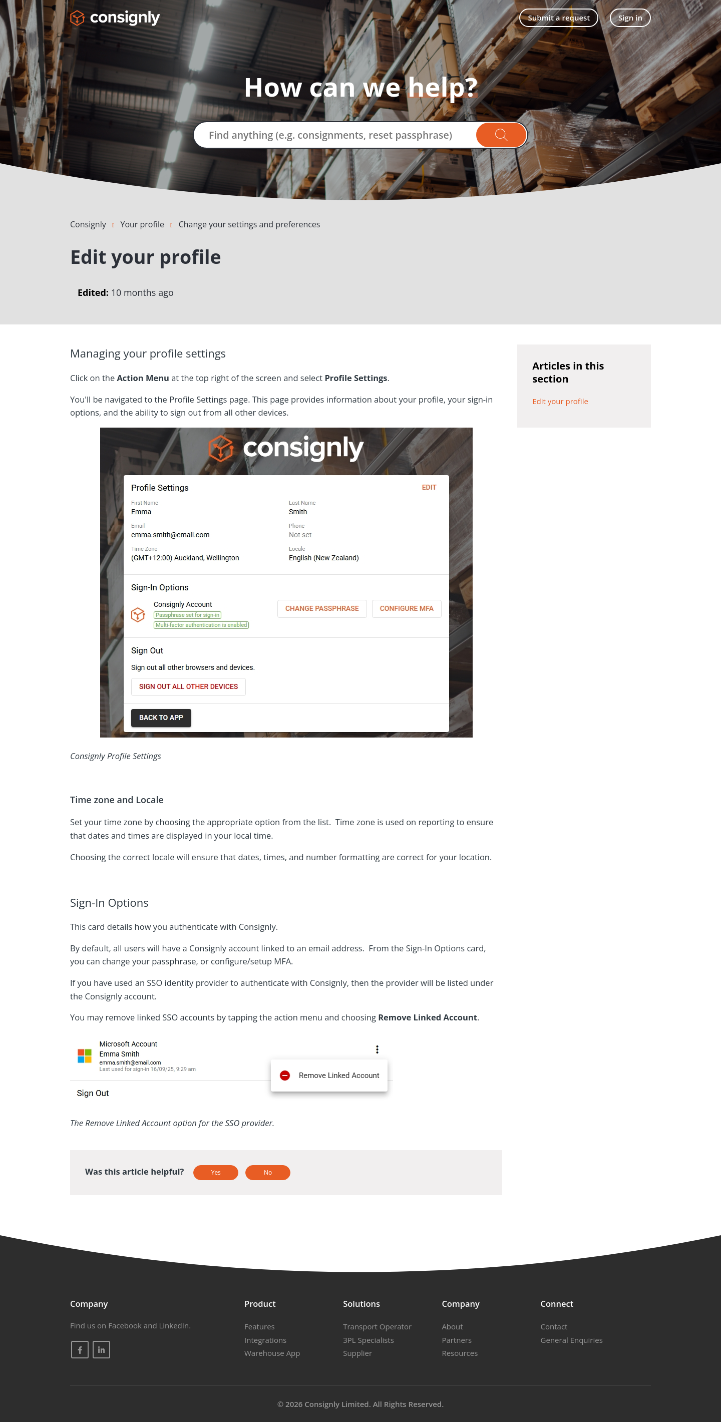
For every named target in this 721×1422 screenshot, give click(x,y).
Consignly (88, 224)
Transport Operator (377, 1326)
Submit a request (559, 18)
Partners (457, 1340)
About (452, 1326)
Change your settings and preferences (249, 224)
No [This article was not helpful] (268, 1172)
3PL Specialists (368, 1340)
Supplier (357, 1353)
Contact (554, 1326)
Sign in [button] (630, 18)
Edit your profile (560, 401)
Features (259, 1326)
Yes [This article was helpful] (216, 1172)
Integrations (265, 1340)
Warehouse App (272, 1353)
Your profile (142, 224)
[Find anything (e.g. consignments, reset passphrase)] (360, 135)
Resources (460, 1353)
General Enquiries (572, 1340)
